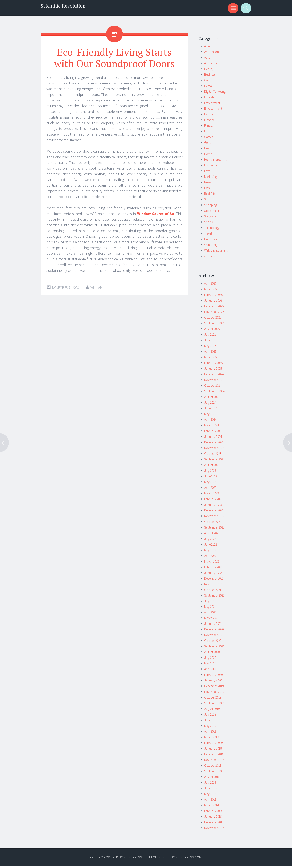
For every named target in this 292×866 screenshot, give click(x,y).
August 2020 (212, 652)
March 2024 (211, 425)
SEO (207, 199)
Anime (208, 46)
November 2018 (214, 760)
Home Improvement (216, 160)
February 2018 (213, 811)
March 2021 (211, 618)
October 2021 (212, 590)
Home (208, 154)
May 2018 (210, 794)
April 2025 (210, 351)
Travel (208, 233)
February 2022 (213, 567)
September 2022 (214, 527)
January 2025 (213, 368)
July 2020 (210, 658)
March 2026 (211, 289)
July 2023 (210, 471)
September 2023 (214, 459)
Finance (209, 120)
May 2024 (210, 414)
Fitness (208, 126)
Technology (211, 228)
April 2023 (210, 488)
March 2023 (211, 493)
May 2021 (210, 607)
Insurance (210, 165)
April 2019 (210, 731)
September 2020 (214, 646)
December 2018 (214, 754)
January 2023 (213, 505)
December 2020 (214, 629)
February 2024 (213, 431)
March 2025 (211, 357)
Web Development (215, 250)
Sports (208, 222)
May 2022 (210, 550)
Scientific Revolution (63, 6)
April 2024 (210, 420)
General (209, 143)
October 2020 (212, 641)
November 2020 (214, 635)
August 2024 (212, 397)
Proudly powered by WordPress (116, 857)
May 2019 (210, 726)
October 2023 (212, 454)
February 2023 (213, 499)
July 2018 (210, 782)
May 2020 (210, 663)
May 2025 (210, 346)
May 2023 (210, 482)
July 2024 (210, 403)
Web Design (211, 245)
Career (208, 80)
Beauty (208, 69)
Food (207, 131)
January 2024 (213, 437)
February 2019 (213, 743)
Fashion (209, 114)
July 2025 (210, 334)
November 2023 (214, 448)
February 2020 (213, 675)
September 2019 (214, 703)
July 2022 (210, 539)
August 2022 (212, 533)
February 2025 (213, 363)
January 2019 (213, 748)
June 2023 (210, 476)
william (96, 288)
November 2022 (214, 516)
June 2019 (210, 720)
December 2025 (214, 306)
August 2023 (212, 465)
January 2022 (213, 573)
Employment (212, 103)
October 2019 (212, 697)
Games (208, 137)
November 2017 (214, 828)
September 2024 (214, 391)
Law (207, 171)
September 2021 (214, 595)
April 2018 (210, 799)
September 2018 (214, 771)
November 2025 (214, 312)
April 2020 (210, 669)
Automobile (211, 63)
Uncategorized (213, 239)
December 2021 (214, 578)
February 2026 (213, 295)
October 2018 (212, 765)
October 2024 (212, 386)
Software (210, 216)
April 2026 (210, 283)
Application (211, 52)
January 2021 (213, 624)
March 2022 (211, 561)
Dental (208, 86)
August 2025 (212, 329)
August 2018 (212, 777)
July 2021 (210, 601)
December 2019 (214, 686)
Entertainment (213, 109)
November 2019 (214, 692)
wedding (209, 256)
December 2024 (214, 374)
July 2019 (210, 714)
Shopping (210, 205)
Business (209, 74)
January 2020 (213, 680)
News (207, 182)
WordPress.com (189, 857)
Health (208, 148)
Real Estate (211, 194)
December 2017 (214, 822)
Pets (207, 188)
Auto (207, 57)
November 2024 (214, 380)
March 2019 (211, 737)
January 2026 (213, 300)
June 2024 (210, 408)
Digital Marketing (215, 92)
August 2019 (212, 709)
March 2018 (211, 805)
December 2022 (214, 510)
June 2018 (210, 788)
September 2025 (214, 323)
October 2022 (212, 522)
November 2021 (214, 584)
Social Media (212, 211)
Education (210, 97)
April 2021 (210, 612)
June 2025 (210, 340)
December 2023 (214, 442)
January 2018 (213, 817)
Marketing (210, 177)
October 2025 (212, 317)
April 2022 (210, 556)
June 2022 (210, 544)
